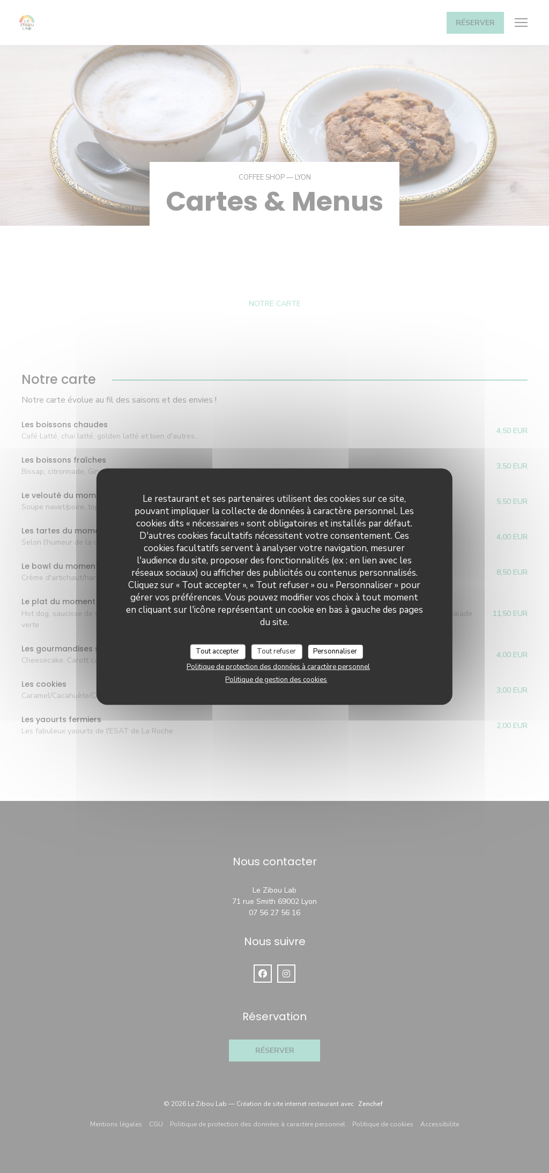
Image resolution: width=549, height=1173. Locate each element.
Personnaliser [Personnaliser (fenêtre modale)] (335, 651)
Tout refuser (276, 651)
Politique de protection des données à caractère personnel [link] (278, 666)
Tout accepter (217, 651)
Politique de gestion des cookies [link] (276, 679)
